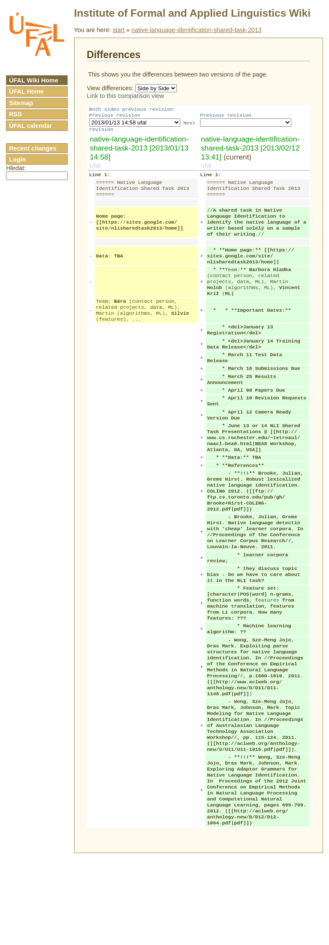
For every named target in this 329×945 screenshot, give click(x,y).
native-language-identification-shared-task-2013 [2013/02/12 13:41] (250, 150)
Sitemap (21, 103)
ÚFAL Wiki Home (33, 80)
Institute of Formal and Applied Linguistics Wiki (192, 13)
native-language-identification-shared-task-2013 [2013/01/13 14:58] (139, 150)
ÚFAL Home (26, 91)
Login (17, 159)
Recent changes (32, 148)
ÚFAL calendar (30, 125)
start (119, 30)
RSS (15, 114)
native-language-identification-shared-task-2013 (197, 30)
